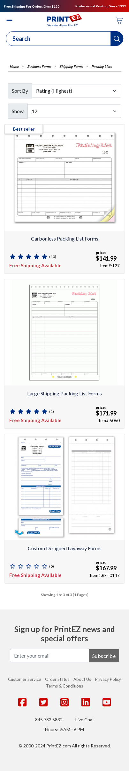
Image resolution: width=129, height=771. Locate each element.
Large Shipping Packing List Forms (64, 393)
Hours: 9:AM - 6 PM (64, 729)
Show (18, 111)
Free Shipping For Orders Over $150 (31, 6)
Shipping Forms (71, 66)
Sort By (20, 91)
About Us (82, 679)
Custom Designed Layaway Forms (65, 548)
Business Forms (39, 66)
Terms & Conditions (64, 685)
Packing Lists (101, 66)
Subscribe (104, 656)
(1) (51, 411)
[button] (116, 38)
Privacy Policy (108, 679)
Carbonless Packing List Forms (64, 238)
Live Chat (84, 719)
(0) (51, 566)
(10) (52, 256)
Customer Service (24, 679)
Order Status (57, 679)
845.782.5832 (49, 719)
